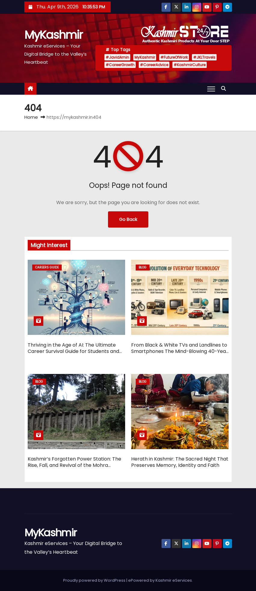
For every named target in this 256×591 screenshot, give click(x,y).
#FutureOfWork (174, 57)
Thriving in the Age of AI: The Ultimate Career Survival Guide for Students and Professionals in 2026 (73, 351)
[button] (225, 88)
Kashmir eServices (174, 580)
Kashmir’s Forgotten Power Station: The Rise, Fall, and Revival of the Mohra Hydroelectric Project (74, 465)
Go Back (128, 219)
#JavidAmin (117, 57)
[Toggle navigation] (211, 88)
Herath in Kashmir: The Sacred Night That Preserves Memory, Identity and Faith (179, 462)
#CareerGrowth (120, 64)
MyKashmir (53, 35)
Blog (143, 267)
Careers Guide (47, 267)
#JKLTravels (204, 57)
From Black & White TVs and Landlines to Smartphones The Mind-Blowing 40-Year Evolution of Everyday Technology (179, 351)
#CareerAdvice (154, 64)
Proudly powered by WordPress (94, 580)
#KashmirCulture (189, 64)
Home (31, 117)
